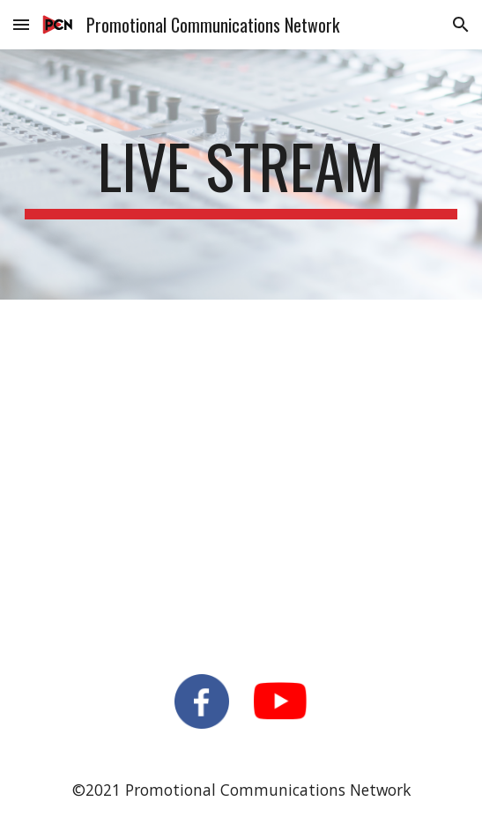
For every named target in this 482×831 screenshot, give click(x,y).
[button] (21, 24)
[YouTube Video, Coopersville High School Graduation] (241, 476)
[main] (241, 174)
